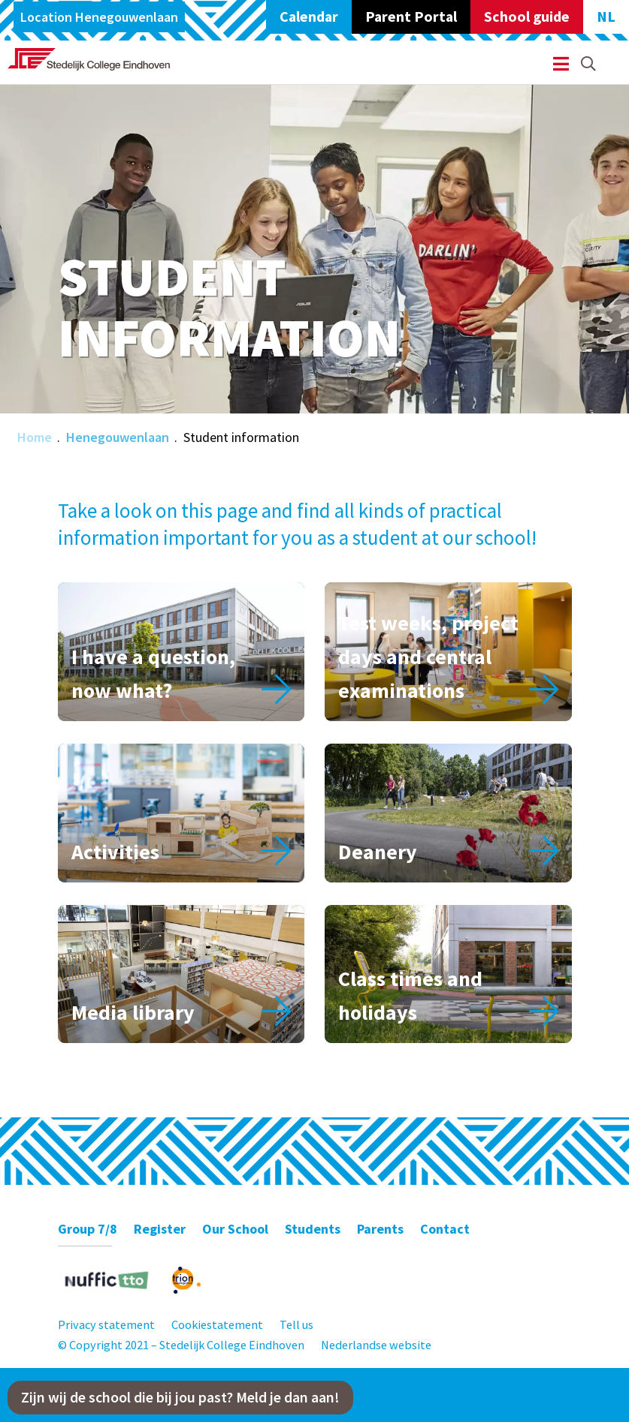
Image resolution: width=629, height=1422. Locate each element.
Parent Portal (411, 17)
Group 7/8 (87, 1228)
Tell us (296, 1324)
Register (160, 1228)
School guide (527, 17)
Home (34, 437)
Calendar (309, 17)
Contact (445, 1228)
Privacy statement (106, 1324)
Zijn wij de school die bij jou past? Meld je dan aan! (180, 1397)
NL (606, 17)
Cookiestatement (217, 1324)
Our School (235, 1228)
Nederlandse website (376, 1344)
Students (312, 1228)
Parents (380, 1228)
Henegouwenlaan (117, 437)
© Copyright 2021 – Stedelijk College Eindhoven (181, 1344)
